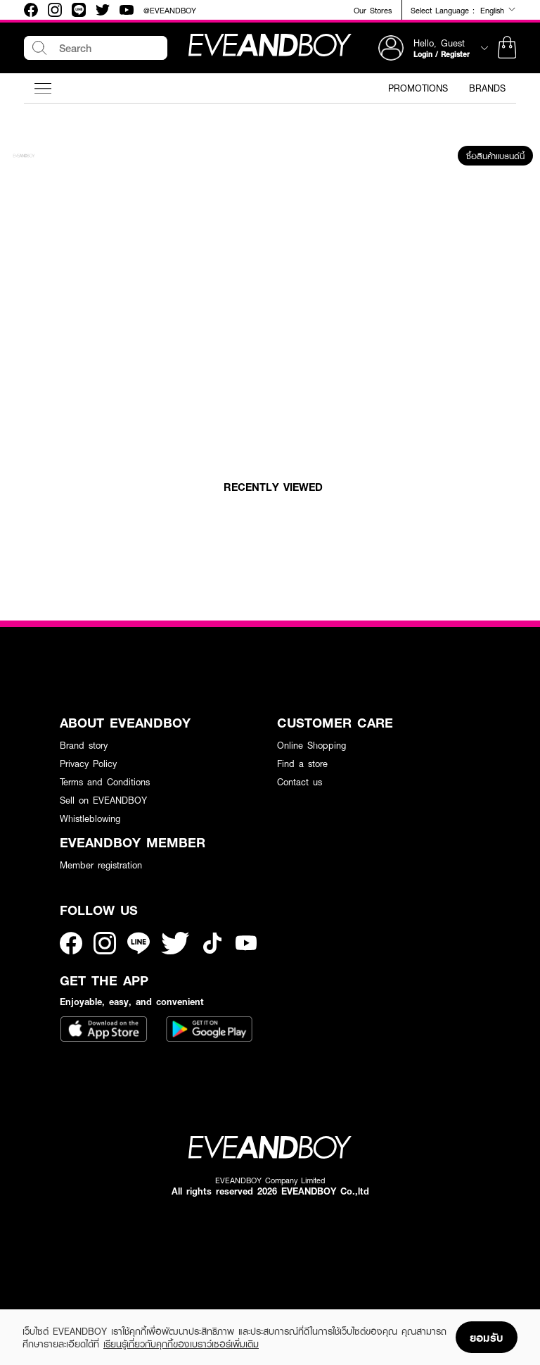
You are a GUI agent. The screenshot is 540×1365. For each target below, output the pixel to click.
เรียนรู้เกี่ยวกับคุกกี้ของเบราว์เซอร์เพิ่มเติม (181, 1344)
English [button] (498, 10)
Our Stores (373, 10)
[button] (507, 48)
